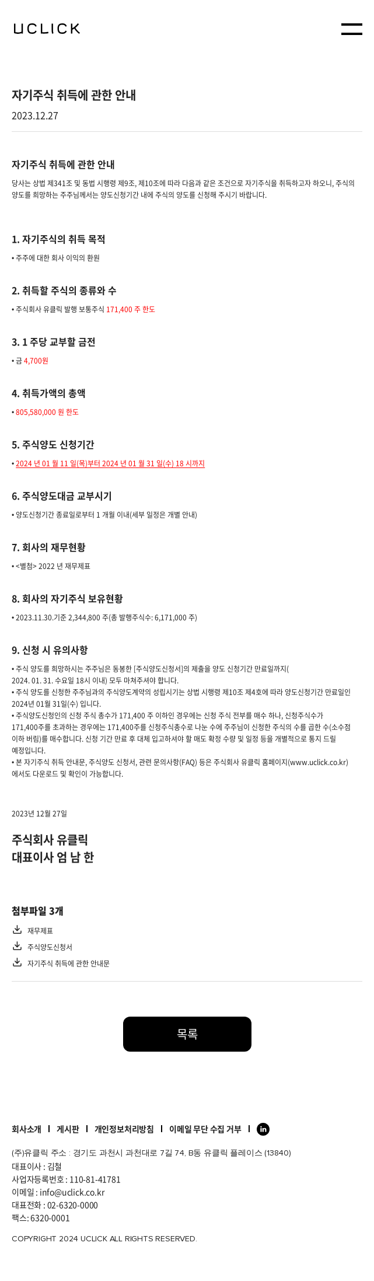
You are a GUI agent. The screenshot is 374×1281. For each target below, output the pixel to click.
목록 (187, 1033)
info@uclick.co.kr (72, 1192)
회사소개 (26, 1129)
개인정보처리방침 (124, 1129)
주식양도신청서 (49, 947)
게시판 (68, 1129)
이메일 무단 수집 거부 (205, 1129)
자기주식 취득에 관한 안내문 (68, 963)
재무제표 (40, 931)
